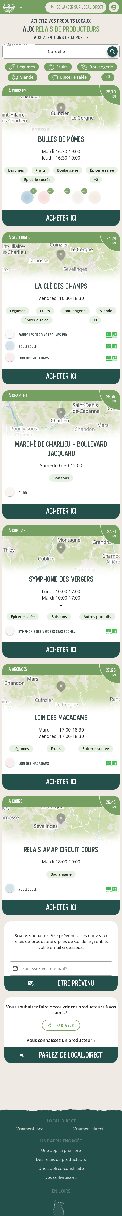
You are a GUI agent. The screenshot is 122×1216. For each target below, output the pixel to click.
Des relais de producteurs (61, 1159)
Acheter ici (61, 218)
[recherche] (112, 51)
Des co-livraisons (61, 1177)
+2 (96, 180)
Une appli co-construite (61, 1168)
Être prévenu (61, 983)
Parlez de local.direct (61, 1055)
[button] (21, 7)
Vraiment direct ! (89, 1129)
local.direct (61, 1121)
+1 (95, 320)
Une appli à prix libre (61, 1150)
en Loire (61, 1191)
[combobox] (56, 51)
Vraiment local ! (31, 1129)
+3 (108, 77)
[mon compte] (114, 7)
